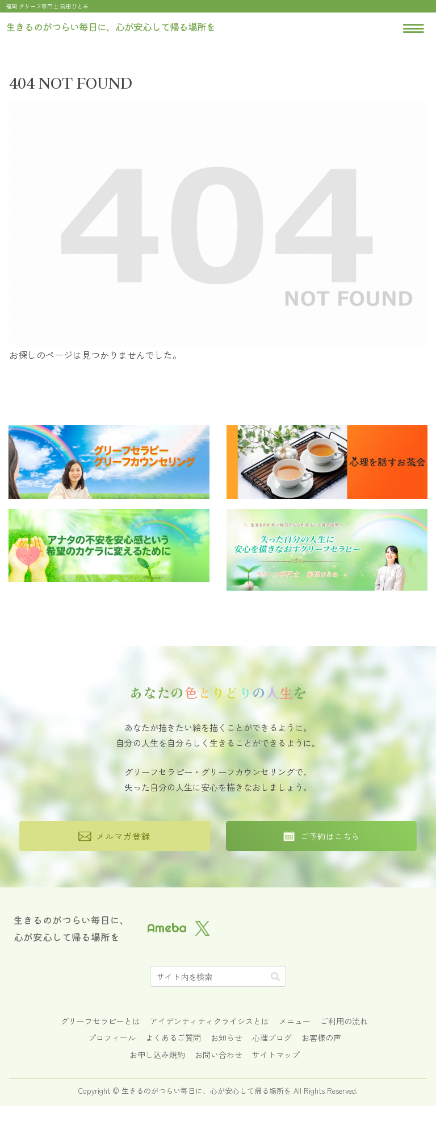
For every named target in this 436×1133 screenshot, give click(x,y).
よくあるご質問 (173, 1037)
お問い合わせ (218, 1054)
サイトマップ (276, 1054)
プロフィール (112, 1037)
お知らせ (226, 1037)
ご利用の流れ (344, 1021)
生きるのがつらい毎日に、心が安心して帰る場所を (71, 928)
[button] (275, 976)
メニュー (295, 1021)
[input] (218, 976)
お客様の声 (321, 1037)
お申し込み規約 (157, 1054)
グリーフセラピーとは (100, 1021)
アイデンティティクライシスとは (209, 1021)
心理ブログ (272, 1037)
